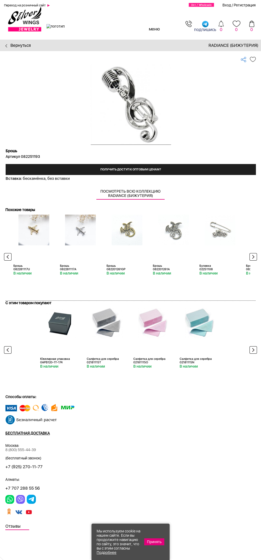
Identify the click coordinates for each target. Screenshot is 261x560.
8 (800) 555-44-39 (20, 450)
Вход (226, 5)
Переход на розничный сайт (25, 5)
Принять (154, 542)
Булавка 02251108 (206, 267)
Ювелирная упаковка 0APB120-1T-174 (55, 360)
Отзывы (13, 526)
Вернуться (18, 45)
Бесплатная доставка (27, 433)
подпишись (205, 26)
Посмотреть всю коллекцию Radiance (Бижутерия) (130, 193)
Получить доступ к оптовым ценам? (130, 169)
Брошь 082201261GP (116, 267)
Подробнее (106, 552)
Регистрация (245, 5)
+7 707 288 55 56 (22, 488)
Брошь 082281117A (68, 267)
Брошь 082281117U (21, 267)
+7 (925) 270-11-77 (24, 466)
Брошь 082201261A (161, 267)
